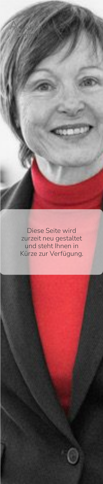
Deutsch (97, 3)
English (97, 9)
